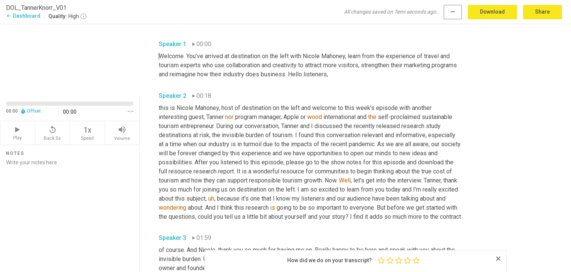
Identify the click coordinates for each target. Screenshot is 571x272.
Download (492, 12)
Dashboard (23, 16)
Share (542, 12)
